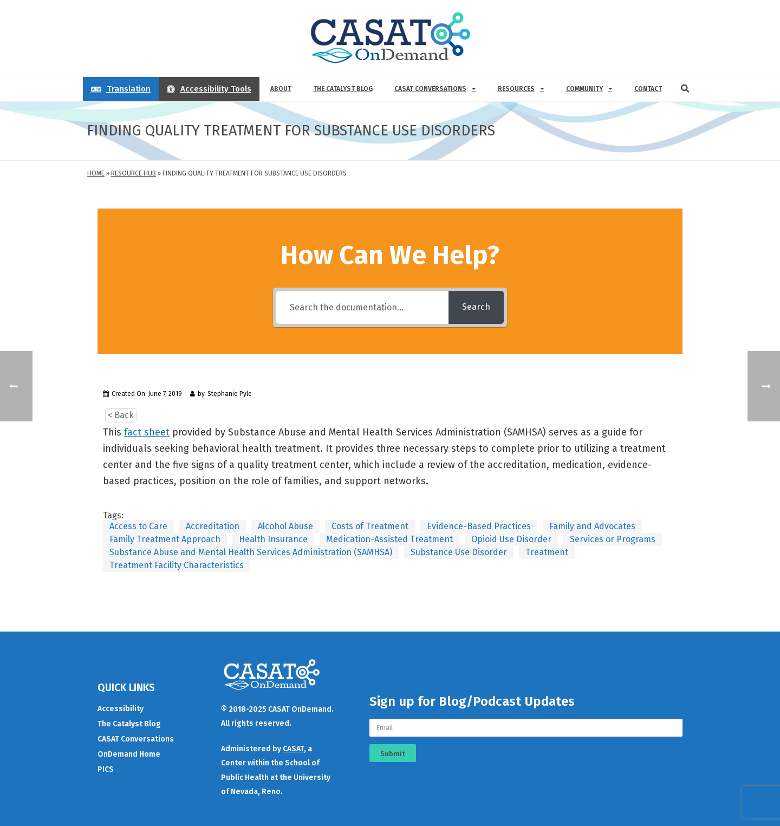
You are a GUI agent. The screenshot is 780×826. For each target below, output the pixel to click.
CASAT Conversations (435, 88)
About (280, 89)
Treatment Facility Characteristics (176, 565)
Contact (648, 89)
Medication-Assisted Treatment (389, 539)
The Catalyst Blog (343, 89)
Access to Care (138, 526)
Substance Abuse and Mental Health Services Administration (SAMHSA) (250, 552)
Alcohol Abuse (285, 526)
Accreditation (212, 526)
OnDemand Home (129, 754)
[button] (685, 88)
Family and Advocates (592, 526)
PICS (106, 769)
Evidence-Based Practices (479, 526)
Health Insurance (273, 539)
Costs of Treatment (370, 526)
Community (589, 88)
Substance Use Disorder (459, 552)
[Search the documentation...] (362, 307)
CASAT (293, 748)
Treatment (546, 552)
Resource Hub (133, 173)
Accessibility (121, 708)
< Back (121, 415)
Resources (521, 88)
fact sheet (147, 432)
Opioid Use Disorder (511, 539)
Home (96, 173)
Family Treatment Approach (164, 539)
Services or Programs (612, 539)
